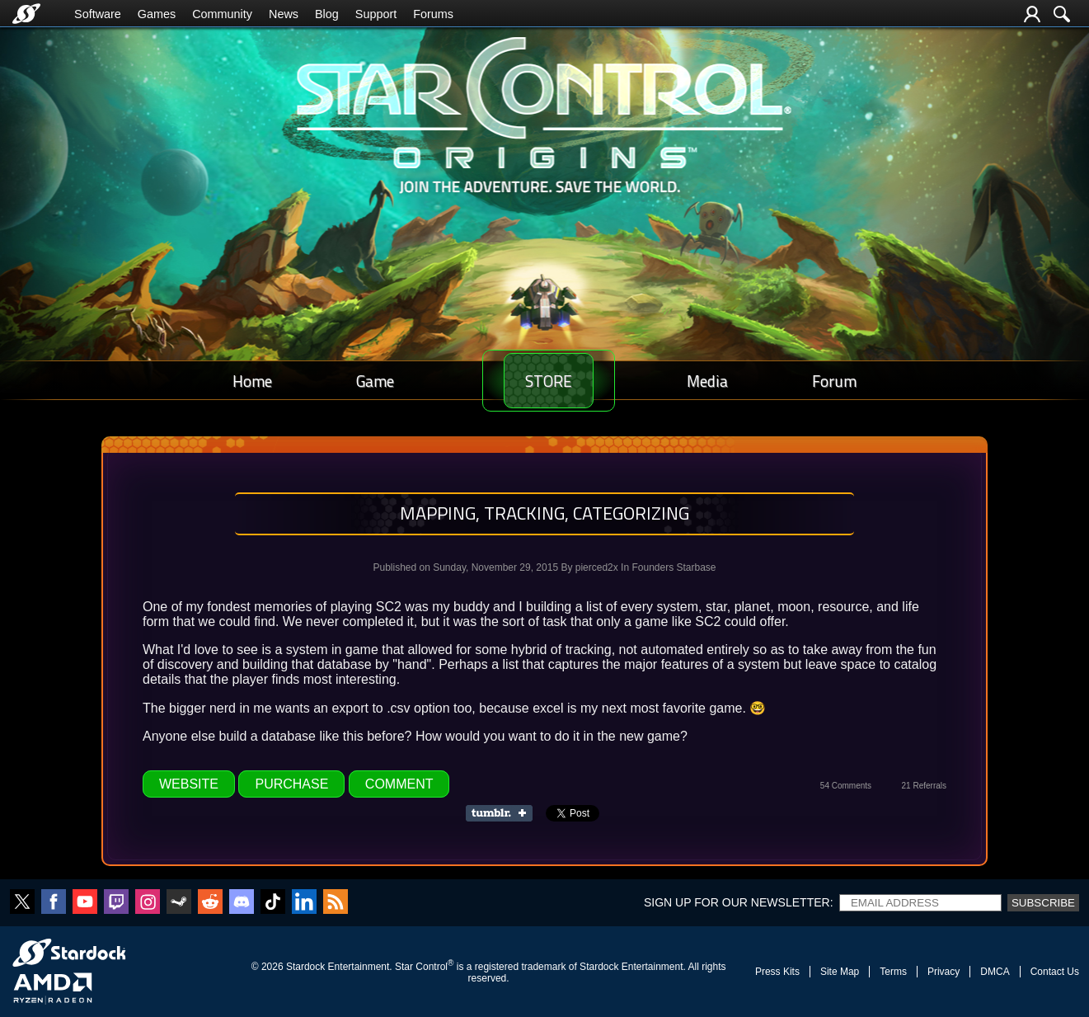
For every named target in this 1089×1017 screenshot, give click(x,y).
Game (358, 381)
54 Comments (845, 785)
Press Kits (777, 971)
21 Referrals (924, 785)
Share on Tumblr (504, 813)
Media (724, 381)
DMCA (994, 971)
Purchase (291, 784)
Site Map (839, 971)
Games (157, 14)
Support (376, 14)
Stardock (305, 966)
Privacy (943, 971)
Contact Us (1054, 971)
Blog (327, 14)
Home (246, 381)
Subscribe (1043, 903)
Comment (399, 784)
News (283, 14)
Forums (433, 14)
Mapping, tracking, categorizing (544, 513)
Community (222, 14)
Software (97, 14)
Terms (893, 971)
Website (188, 784)
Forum (840, 381)
